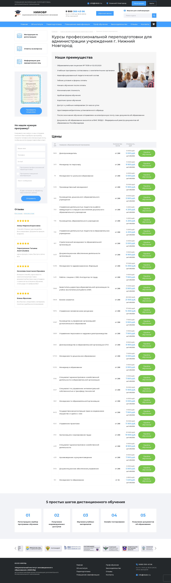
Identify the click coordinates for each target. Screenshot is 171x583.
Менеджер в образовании (70, 367)
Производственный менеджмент (73, 187)
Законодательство (119, 24)
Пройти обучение (146, 153)
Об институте (37, 24)
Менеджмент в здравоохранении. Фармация (78, 266)
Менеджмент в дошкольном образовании (77, 356)
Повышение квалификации (77, 24)
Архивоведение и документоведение (75, 457)
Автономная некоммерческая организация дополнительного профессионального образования (40, 570)
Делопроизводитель (68, 153)
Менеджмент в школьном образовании (76, 176)
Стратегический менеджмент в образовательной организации (80, 243)
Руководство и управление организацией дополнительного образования (77, 322)
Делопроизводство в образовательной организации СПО (84, 345)
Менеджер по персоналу (70, 165)
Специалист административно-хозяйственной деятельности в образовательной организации (79, 378)
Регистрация (139, 3)
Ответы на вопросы (33, 49)
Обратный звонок (105, 13)
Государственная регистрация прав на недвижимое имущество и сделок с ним (81, 412)
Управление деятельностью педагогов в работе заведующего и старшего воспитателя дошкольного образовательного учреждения (81, 209)
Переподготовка (54, 24)
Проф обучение (100, 24)
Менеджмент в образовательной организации (79, 401)
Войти (152, 3)
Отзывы (134, 24)
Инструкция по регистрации (31, 35)
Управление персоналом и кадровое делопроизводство (83, 334)
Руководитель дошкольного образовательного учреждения (79, 198)
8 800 (75, 11)
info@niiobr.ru (96, 3)
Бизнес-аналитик (66, 300)
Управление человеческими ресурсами (76, 311)
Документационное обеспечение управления (79, 469)
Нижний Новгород (117, 3)
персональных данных (28, 192)
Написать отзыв (29, 213)
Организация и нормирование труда (75, 435)
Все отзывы (19, 213)
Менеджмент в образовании (71, 480)
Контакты (145, 24)
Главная (24, 24)
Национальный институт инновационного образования (40, 13)
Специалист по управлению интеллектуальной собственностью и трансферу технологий (79, 390)
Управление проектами (69, 424)
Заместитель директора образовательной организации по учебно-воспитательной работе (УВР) (84, 288)
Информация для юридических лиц (32, 61)
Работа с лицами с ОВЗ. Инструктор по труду (78, 277)
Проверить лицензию (31, 111)
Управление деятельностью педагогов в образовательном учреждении (84, 232)
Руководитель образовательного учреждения (79, 221)
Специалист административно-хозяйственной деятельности (79, 446)
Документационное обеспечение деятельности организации (79, 254)
